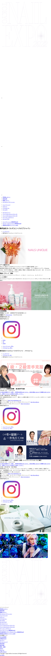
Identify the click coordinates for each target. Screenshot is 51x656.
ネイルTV (5, 209)
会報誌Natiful (3, 638)
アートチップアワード (8, 217)
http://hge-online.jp (35, 402)
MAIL (4, 340)
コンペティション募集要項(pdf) (10, 222)
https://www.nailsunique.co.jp (14, 400)
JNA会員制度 (3, 637)
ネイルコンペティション (9, 202)
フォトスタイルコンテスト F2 (10, 215)
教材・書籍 (2, 646)
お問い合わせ (3, 651)
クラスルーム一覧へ (8, 348)
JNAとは (2, 650)
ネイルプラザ (6, 219)
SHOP (4, 343)
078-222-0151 (9, 315)
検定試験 (2, 645)
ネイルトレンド (4, 642)
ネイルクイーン (6, 212)
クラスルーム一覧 (7, 355)
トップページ (6, 231)
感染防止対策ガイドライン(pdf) (10, 225)
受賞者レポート (6, 197)
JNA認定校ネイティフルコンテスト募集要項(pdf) (12, 632)
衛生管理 (2, 643)
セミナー (2, 640)
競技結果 (5, 198)
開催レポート (6, 200)
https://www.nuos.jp (25, 403)
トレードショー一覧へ (8, 346)
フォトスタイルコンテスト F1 (10, 214)
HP (3, 341)
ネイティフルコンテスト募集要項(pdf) (12, 223)
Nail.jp (1, 648)
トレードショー (6, 204)
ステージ (5, 206)
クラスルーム (6, 208)
